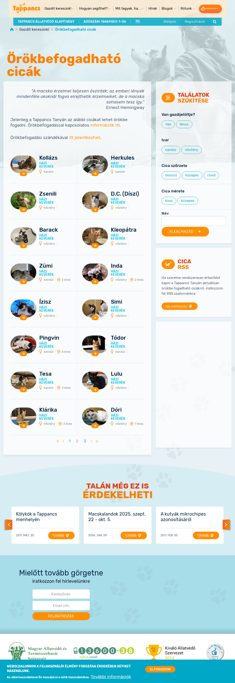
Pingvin (49, 338)
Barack (48, 230)
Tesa (45, 374)
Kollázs (48, 158)
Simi (116, 302)
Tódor (118, 338)
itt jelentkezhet (84, 137)
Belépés (176, 21)
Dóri (116, 410)
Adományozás (215, 8)
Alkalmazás (183, 232)
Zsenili (47, 194)
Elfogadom (160, 670)
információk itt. (105, 125)
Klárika (48, 410)
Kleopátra (124, 230)
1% (131, 21)
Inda (117, 266)
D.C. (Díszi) (125, 194)
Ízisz (45, 302)
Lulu (116, 374)
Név (165, 213)
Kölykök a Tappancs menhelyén (36, 516)
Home (12, 29)
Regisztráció (201, 21)
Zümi (46, 266)
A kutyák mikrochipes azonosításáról (183, 516)
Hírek (149, 8)
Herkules (122, 158)
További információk (111, 677)
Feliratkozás (177, 306)
